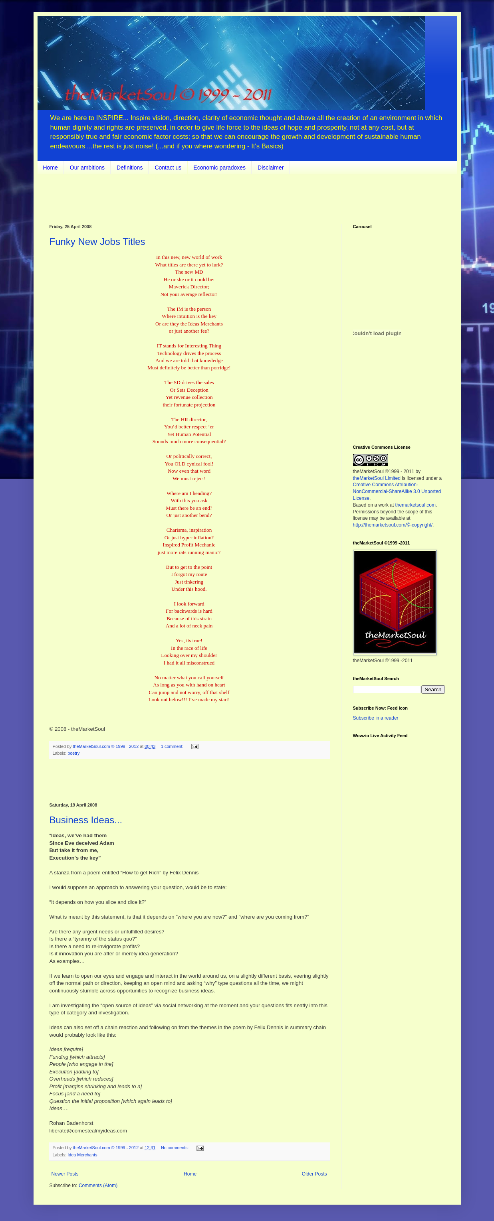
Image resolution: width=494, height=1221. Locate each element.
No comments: (175, 1147)
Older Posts (314, 1174)
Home (50, 167)
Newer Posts (65, 1174)
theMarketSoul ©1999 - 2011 (384, 471)
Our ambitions (87, 167)
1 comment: (173, 746)
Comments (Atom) (98, 1185)
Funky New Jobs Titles (97, 241)
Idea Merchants (82, 1154)
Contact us (168, 167)
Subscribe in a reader (376, 718)
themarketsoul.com (415, 505)
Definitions (130, 167)
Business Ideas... (86, 820)
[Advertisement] (189, 781)
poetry (73, 753)
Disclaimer (271, 167)
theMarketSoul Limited (377, 478)
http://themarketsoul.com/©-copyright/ (393, 525)
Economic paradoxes (219, 167)
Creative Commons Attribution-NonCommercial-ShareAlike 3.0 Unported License (397, 491)
